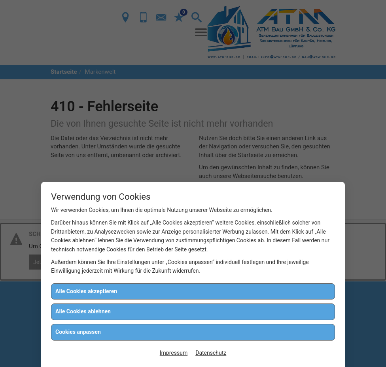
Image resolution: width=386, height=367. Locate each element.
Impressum (173, 353)
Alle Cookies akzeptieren (86, 291)
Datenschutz (210, 353)
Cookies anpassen (78, 332)
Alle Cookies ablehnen (83, 311)
